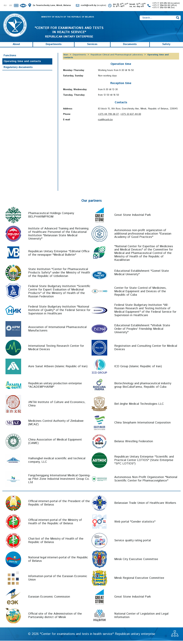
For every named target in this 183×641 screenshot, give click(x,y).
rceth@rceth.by (93, 5)
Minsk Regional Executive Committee (139, 578)
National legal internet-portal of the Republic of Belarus (58, 559)
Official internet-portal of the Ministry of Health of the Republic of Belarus (55, 522)
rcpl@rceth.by (105, 120)
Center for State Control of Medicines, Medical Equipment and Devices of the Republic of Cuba (140, 291)
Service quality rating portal (132, 541)
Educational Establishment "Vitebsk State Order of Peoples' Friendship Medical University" (142, 329)
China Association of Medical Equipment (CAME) (55, 442)
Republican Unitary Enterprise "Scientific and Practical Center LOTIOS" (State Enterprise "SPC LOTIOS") (144, 460)
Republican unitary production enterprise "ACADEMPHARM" (55, 385)
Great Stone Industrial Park (132, 215)
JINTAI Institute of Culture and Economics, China (56, 404)
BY (10, 6)
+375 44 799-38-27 (108, 114)
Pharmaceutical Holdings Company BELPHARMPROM (51, 215)
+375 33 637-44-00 (130, 114)
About (16, 45)
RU (5, 6)
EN (16, 6)
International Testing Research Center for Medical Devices (56, 348)
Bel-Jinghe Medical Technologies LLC (139, 404)
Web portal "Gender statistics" (134, 522)
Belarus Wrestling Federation (133, 442)
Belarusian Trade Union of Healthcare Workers (145, 503)
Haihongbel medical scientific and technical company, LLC (56, 460)
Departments (54, 45)
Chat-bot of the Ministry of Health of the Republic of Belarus (55, 541)
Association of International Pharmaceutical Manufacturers (57, 329)
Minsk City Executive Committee (136, 559)
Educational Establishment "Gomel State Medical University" (141, 273)
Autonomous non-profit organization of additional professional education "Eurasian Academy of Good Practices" (142, 234)
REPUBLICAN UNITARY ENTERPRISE (69, 32)
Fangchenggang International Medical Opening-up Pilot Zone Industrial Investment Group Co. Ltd (59, 479)
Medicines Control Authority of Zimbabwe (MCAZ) (56, 423)
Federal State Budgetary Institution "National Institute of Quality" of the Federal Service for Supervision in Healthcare (59, 310)
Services (92, 45)
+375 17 (166, 3)
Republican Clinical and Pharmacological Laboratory (117, 55)
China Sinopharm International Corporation (142, 423)
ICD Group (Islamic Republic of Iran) (138, 367)
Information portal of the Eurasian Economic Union (57, 578)
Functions (10, 56)
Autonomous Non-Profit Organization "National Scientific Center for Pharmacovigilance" (145, 479)
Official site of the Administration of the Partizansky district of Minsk (55, 616)
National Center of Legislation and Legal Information (141, 616)
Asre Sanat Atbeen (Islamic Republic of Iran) (58, 367)
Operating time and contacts (22, 62)
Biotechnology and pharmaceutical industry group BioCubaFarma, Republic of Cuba (142, 385)
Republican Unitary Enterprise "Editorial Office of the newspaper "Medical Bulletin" (59, 253)
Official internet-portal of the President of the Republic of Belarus (59, 503)
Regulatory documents (18, 67)
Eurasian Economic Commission (49, 597)
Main (66, 55)
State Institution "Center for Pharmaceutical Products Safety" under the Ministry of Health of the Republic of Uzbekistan (59, 272)
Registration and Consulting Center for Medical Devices (145, 348)
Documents (130, 45)
